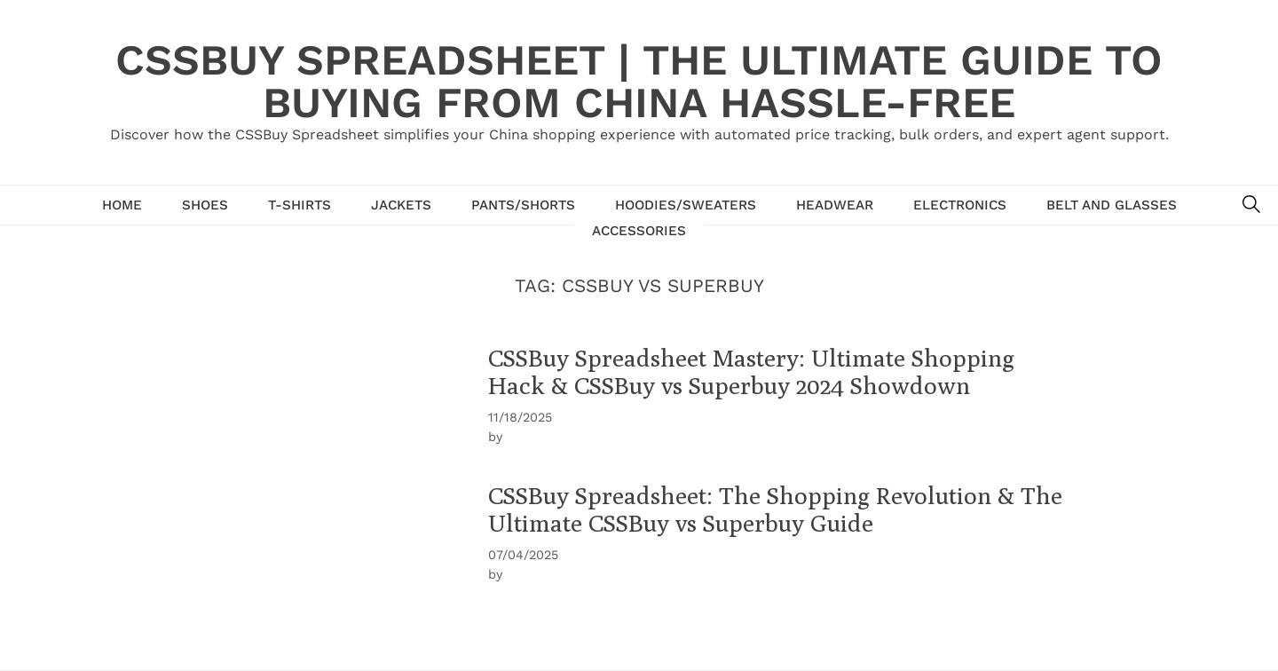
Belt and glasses (1111, 205)
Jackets (401, 205)
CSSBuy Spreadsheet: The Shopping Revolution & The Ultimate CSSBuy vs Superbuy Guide (775, 509)
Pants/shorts (523, 205)
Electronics (959, 205)
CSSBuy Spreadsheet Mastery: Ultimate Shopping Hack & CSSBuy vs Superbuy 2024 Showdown (751, 371)
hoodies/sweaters (685, 205)
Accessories (639, 231)
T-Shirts (299, 205)
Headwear (834, 205)
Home (122, 205)
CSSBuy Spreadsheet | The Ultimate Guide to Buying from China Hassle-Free (639, 81)
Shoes (205, 205)
